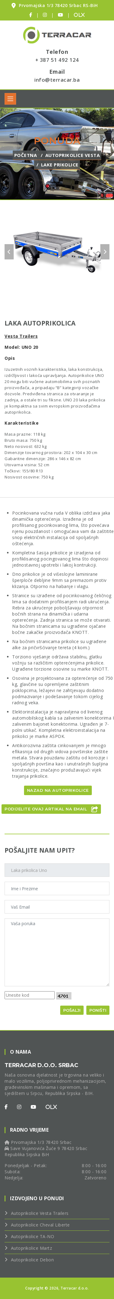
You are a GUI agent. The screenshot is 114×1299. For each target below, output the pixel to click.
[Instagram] (19, 1106)
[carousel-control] (9, 251)
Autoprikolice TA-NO (32, 1236)
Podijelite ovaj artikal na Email (51, 809)
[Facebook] (6, 1106)
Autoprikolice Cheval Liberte (40, 1225)
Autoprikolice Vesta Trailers (40, 1213)
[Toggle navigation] (10, 99)
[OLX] (51, 1106)
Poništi (97, 1010)
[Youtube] (33, 1106)
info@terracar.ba (57, 79)
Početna (25, 155)
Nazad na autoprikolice (58, 790)
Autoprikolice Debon (32, 1260)
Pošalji (72, 1010)
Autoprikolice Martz (31, 1248)
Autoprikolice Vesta (72, 155)
